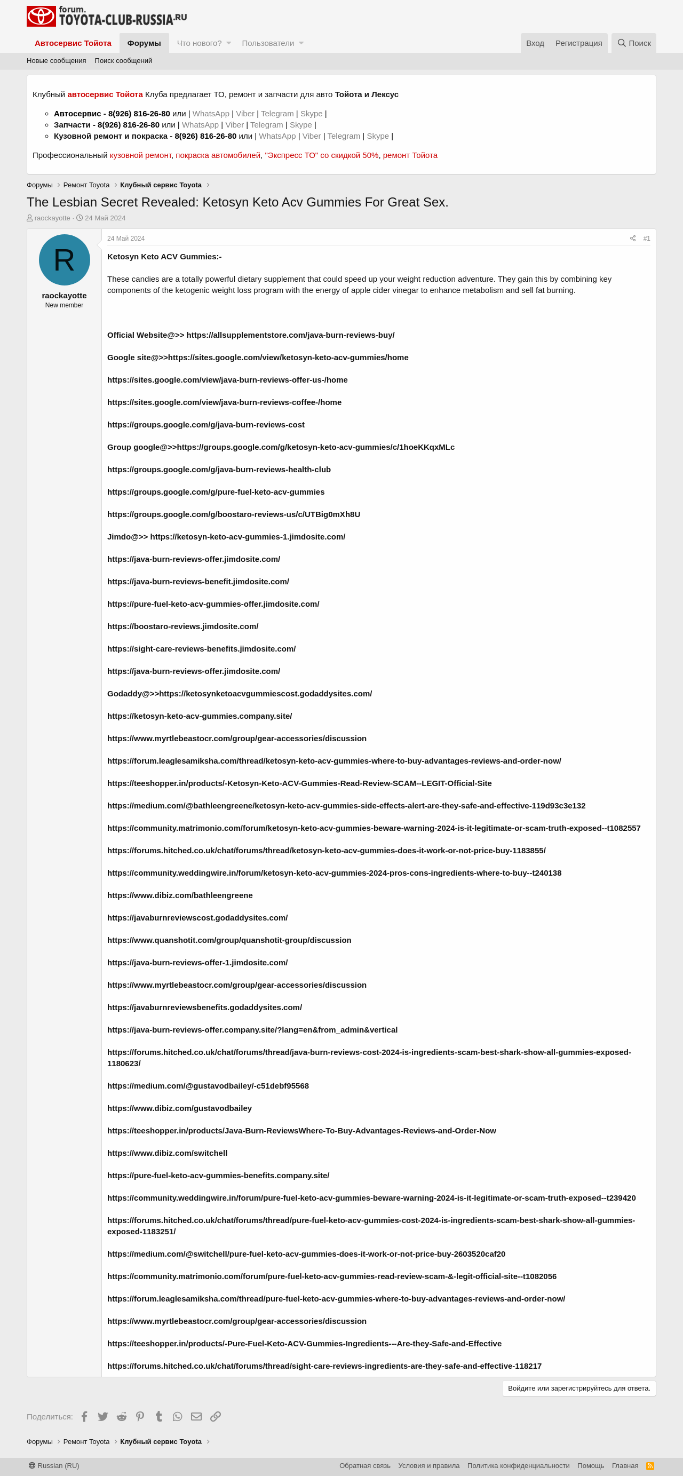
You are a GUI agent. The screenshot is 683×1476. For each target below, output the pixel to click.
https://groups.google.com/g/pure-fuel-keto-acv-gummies (216, 491)
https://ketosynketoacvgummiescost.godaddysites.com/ (265, 693)
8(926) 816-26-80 (139, 113)
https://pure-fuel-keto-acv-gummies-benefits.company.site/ (218, 1175)
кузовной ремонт (140, 155)
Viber (245, 113)
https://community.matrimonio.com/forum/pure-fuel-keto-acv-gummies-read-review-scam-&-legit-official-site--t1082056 (332, 1276)
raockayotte (52, 218)
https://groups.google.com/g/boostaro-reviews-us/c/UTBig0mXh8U (233, 514)
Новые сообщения (56, 61)
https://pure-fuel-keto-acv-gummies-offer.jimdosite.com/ (213, 603)
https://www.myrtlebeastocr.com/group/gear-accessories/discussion (237, 1321)
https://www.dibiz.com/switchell (167, 1152)
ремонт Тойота (410, 155)
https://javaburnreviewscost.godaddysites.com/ (197, 917)
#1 (647, 238)
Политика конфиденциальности (518, 1466)
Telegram (278, 113)
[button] (229, 43)
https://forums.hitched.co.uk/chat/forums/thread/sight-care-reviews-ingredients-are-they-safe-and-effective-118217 (324, 1365)
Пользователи (268, 42)
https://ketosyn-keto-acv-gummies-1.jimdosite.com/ (248, 536)
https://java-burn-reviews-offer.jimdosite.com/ (193, 559)
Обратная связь (365, 1466)
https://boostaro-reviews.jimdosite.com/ (182, 626)
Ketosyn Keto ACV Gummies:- (164, 256)
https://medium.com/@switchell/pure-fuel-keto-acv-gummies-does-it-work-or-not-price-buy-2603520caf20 (306, 1253)
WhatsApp (212, 113)
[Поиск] (633, 43)
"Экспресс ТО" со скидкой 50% (321, 155)
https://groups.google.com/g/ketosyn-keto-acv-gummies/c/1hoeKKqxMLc (316, 446)
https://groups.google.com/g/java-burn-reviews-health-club (219, 469)
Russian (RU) (54, 1466)
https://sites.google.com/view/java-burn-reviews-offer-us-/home (227, 379)
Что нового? (199, 42)
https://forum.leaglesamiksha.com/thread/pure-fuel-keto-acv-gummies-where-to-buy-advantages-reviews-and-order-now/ (336, 1298)
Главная (625, 1466)
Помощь (590, 1466)
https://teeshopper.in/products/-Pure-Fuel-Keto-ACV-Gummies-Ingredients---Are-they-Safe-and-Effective (304, 1343)
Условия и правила (429, 1466)
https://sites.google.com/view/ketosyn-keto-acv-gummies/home (288, 357)
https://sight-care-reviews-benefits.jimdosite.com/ (201, 648)
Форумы (144, 42)
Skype (312, 113)
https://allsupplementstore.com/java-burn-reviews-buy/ (291, 334)
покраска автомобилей (218, 155)
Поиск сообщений (124, 61)
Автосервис (77, 113)
